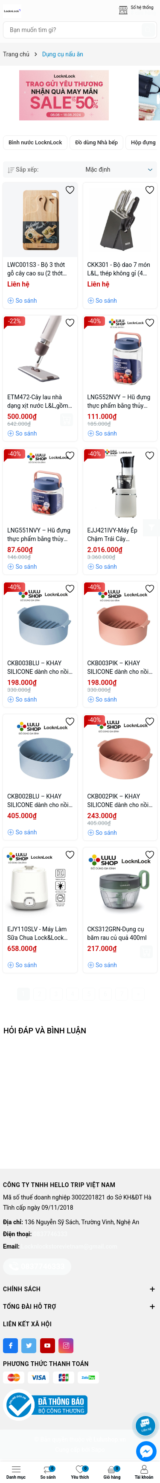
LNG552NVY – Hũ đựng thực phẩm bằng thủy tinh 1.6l (119, 402)
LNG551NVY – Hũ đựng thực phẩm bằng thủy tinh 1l (38, 535)
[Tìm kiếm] (148, 30)
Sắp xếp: (23, 169)
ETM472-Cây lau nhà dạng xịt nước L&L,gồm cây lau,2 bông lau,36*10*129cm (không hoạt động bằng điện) (38, 402)
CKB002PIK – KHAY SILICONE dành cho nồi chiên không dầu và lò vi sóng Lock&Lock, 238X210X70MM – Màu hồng (119, 801)
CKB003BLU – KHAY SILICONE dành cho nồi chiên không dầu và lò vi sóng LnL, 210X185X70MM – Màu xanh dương (39, 668)
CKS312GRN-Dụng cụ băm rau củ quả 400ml (117, 933)
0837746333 (50, 1234)
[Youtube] (47, 1345)
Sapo (98, 1449)
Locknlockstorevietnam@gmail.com (69, 1246)
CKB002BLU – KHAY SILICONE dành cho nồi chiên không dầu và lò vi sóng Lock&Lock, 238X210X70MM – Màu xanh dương (39, 801)
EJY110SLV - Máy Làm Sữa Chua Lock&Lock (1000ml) (37, 934)
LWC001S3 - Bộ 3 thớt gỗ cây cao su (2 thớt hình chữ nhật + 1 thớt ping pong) (36, 269)
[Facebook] (10, 1345)
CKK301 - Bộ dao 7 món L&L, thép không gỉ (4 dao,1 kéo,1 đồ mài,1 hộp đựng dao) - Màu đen (119, 269)
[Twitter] (28, 1345)
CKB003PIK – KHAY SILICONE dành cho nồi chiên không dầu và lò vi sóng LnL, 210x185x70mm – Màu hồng (119, 668)
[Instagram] (65, 1345)
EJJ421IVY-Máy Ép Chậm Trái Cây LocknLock (112, 535)
